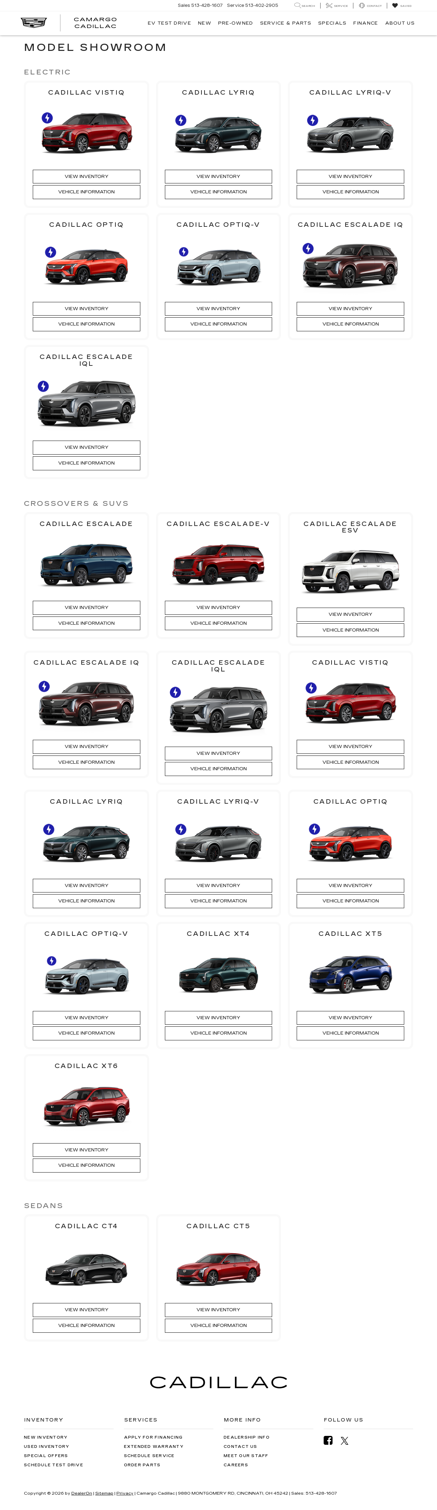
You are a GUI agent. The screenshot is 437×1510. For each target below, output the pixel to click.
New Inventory (46, 1437)
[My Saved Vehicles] (402, 6)
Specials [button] (332, 23)
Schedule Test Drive (53, 1465)
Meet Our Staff (246, 1456)
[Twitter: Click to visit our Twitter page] (348, 1440)
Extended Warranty (154, 1446)
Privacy (124, 1493)
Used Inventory (47, 1446)
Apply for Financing (153, 1437)
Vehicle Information (86, 192)
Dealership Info (247, 1437)
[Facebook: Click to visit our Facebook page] (331, 1440)
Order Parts (142, 1465)
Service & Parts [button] (286, 23)
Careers (236, 1465)
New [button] (204, 23)
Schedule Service (149, 1456)
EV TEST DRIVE (169, 23)
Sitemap (104, 1493)
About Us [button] (400, 23)
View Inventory (87, 176)
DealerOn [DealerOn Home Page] (81, 1493)
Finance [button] (365, 23)
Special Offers (46, 1456)
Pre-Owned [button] (235, 23)
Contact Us (240, 1446)
